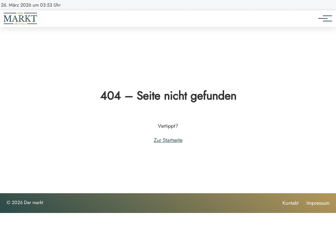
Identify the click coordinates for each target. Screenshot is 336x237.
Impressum (317, 203)
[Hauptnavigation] (323, 18)
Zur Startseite (168, 140)
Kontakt (291, 203)
